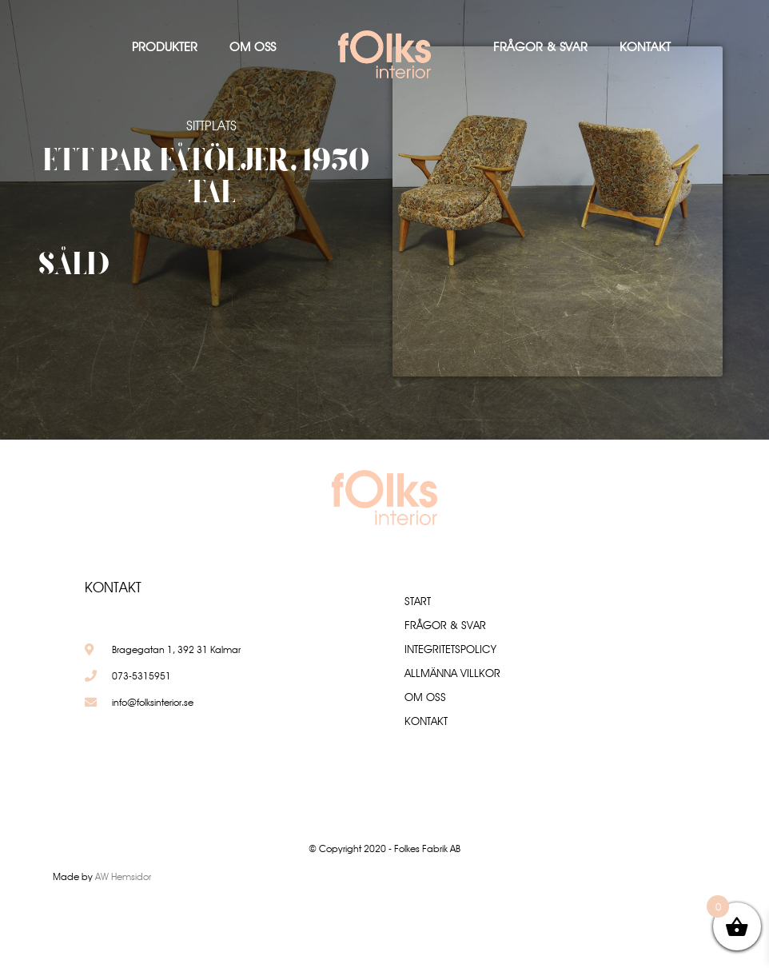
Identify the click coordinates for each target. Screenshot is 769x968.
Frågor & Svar (540, 46)
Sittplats (211, 125)
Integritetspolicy (450, 649)
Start (417, 601)
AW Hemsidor (123, 876)
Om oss (252, 46)
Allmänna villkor (452, 673)
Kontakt (645, 46)
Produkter (164, 46)
